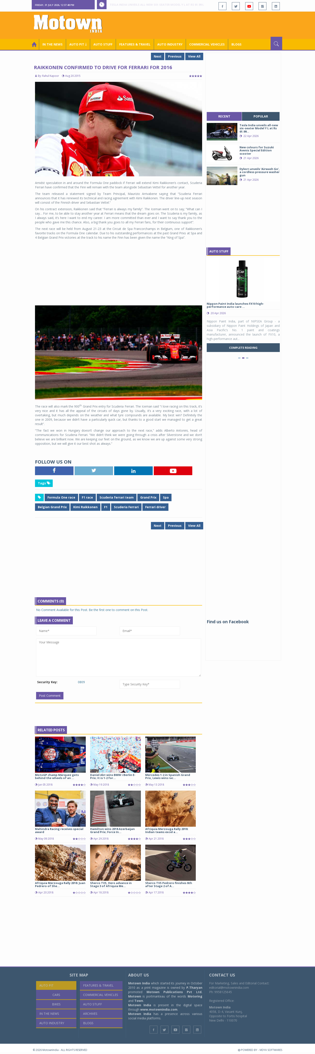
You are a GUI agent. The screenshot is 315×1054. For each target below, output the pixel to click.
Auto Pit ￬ (78, 44)
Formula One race (61, 497)
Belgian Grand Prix (52, 507)
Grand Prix (148, 497)
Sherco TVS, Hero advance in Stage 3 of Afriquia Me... (111, 884)
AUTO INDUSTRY (169, 44)
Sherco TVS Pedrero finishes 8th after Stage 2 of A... (168, 884)
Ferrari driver (155, 507)
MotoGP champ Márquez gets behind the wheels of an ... (57, 776)
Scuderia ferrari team (117, 497)
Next (157, 56)
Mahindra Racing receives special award (59, 830)
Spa (166, 497)
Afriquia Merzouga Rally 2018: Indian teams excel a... (166, 830)
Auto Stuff (102, 44)
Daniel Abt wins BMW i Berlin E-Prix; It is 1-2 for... (112, 776)
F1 (105, 507)
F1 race (87, 497)
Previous (175, 56)
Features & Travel (134, 44)
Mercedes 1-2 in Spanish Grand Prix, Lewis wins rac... (167, 776)
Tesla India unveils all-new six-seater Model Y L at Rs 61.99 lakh (160, 5)
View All (194, 56)
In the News (52, 44)
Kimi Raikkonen (85, 507)
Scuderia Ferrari (126, 507)
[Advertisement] (202, 25)
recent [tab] (224, 116)
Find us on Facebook (228, 622)
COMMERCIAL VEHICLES (207, 44)
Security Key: (47, 682)
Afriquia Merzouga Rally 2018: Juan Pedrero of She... (60, 884)
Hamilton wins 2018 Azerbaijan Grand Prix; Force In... (112, 830)
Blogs (236, 44)
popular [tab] (261, 116)
